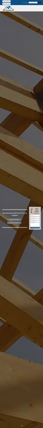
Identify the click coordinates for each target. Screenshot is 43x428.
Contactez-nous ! (14, 222)
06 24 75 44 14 (6, 3)
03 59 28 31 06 (6, 1)
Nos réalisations (14, 219)
